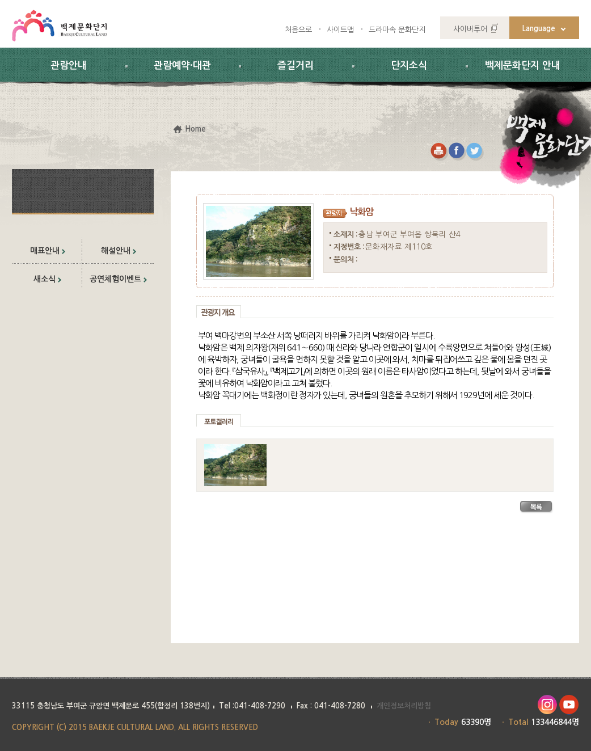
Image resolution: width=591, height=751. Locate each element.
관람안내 (68, 65)
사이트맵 (340, 29)
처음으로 (298, 29)
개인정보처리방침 (404, 706)
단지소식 (409, 65)
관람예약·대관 (182, 65)
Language (538, 28)
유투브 (569, 705)
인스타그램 (547, 705)
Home (195, 129)
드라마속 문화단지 (397, 29)
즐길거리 (295, 65)
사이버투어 (470, 29)
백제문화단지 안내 (522, 65)
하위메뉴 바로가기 (0, 0)
